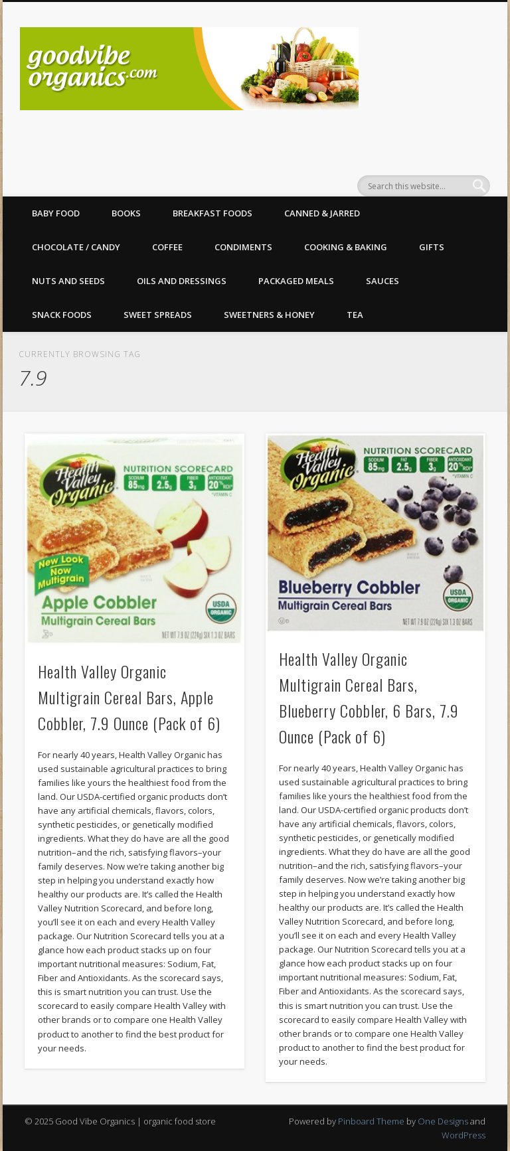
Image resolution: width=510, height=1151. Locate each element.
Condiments (243, 247)
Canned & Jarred (322, 213)
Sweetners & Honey (269, 315)
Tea (355, 315)
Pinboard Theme (371, 1121)
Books (126, 213)
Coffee (167, 247)
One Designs (443, 1121)
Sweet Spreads (158, 315)
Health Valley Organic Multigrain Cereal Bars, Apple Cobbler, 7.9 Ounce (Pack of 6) (129, 697)
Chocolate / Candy (76, 247)
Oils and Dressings (181, 281)
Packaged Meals (296, 281)
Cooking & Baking (345, 247)
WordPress (463, 1135)
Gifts (431, 247)
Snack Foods (62, 315)
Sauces (382, 281)
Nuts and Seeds (68, 281)
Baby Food (56, 213)
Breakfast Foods (212, 213)
